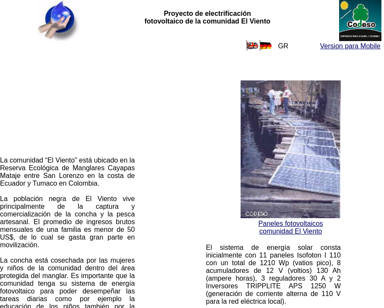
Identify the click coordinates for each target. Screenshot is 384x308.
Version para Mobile (350, 46)
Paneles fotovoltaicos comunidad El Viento (290, 227)
